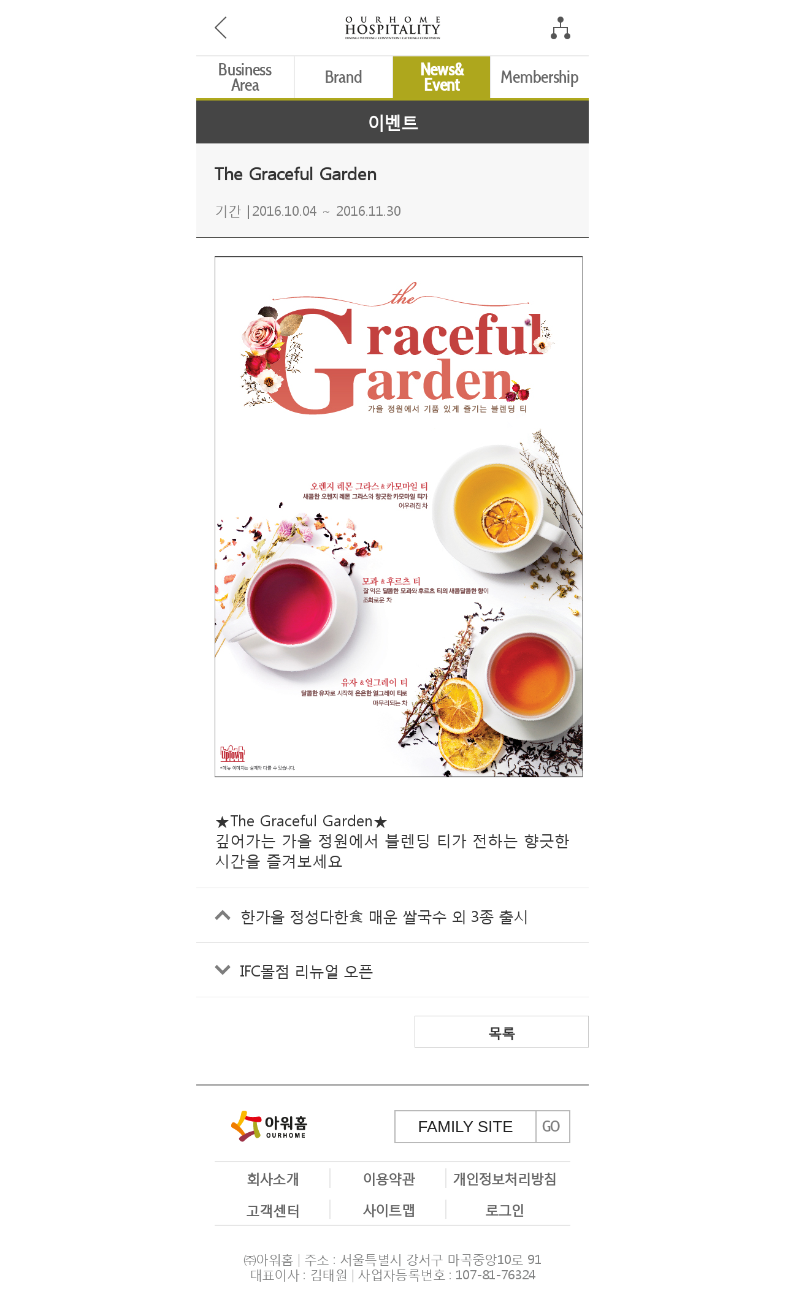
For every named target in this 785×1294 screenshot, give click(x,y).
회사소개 (272, 1177)
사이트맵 (388, 1209)
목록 (501, 1031)
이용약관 (388, 1177)
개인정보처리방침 (504, 1177)
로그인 (504, 1209)
